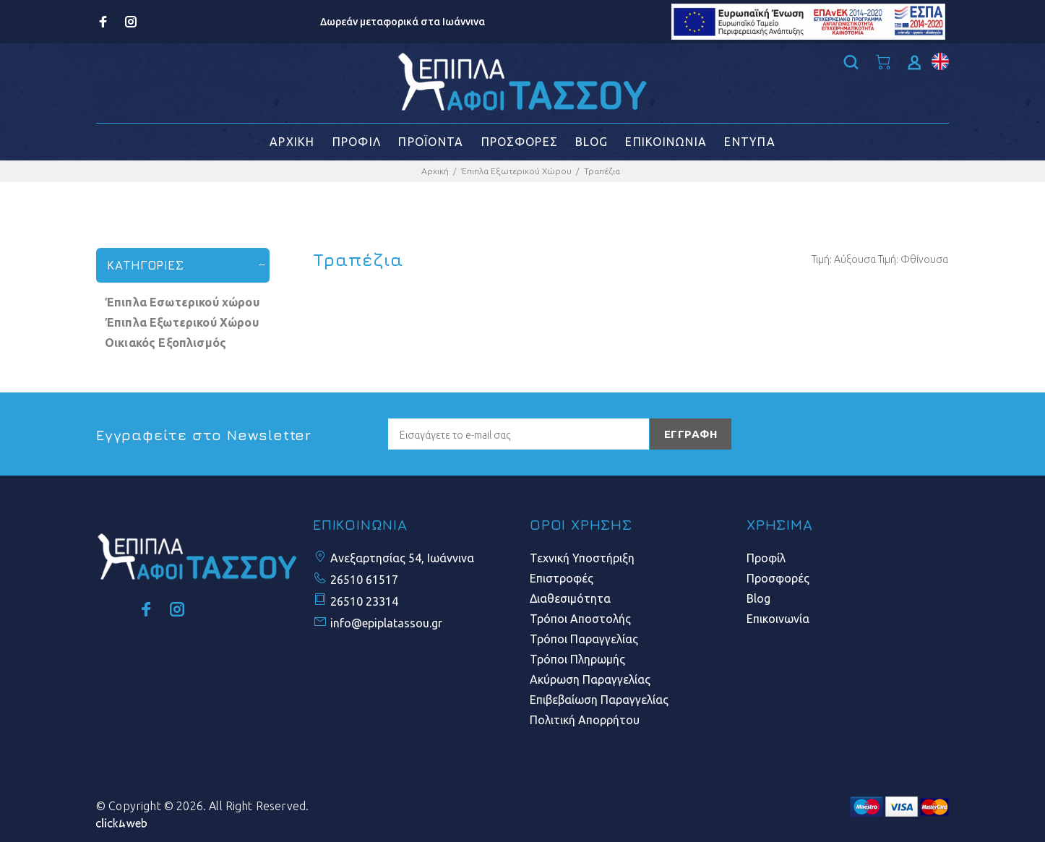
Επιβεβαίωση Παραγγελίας (599, 699)
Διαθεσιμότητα (570, 598)
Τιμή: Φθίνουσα (913, 259)
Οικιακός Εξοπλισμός (165, 342)
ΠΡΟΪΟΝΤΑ (430, 141)
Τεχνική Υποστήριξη (582, 557)
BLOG (591, 141)
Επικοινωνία (778, 618)
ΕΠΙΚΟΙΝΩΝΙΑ (666, 141)
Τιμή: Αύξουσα (844, 259)
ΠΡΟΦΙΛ (357, 141)
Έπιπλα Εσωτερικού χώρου (182, 302)
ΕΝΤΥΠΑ (749, 141)
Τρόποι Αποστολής (580, 618)
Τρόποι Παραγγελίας (584, 638)
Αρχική (435, 171)
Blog (758, 598)
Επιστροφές (561, 578)
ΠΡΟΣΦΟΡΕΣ (520, 141)
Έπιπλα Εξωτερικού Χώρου (516, 171)
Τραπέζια (602, 171)
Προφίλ (766, 557)
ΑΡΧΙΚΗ (292, 141)
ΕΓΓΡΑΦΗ (690, 434)
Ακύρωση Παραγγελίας (590, 679)
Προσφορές (778, 578)
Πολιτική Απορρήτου (585, 719)
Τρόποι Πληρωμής (577, 659)
